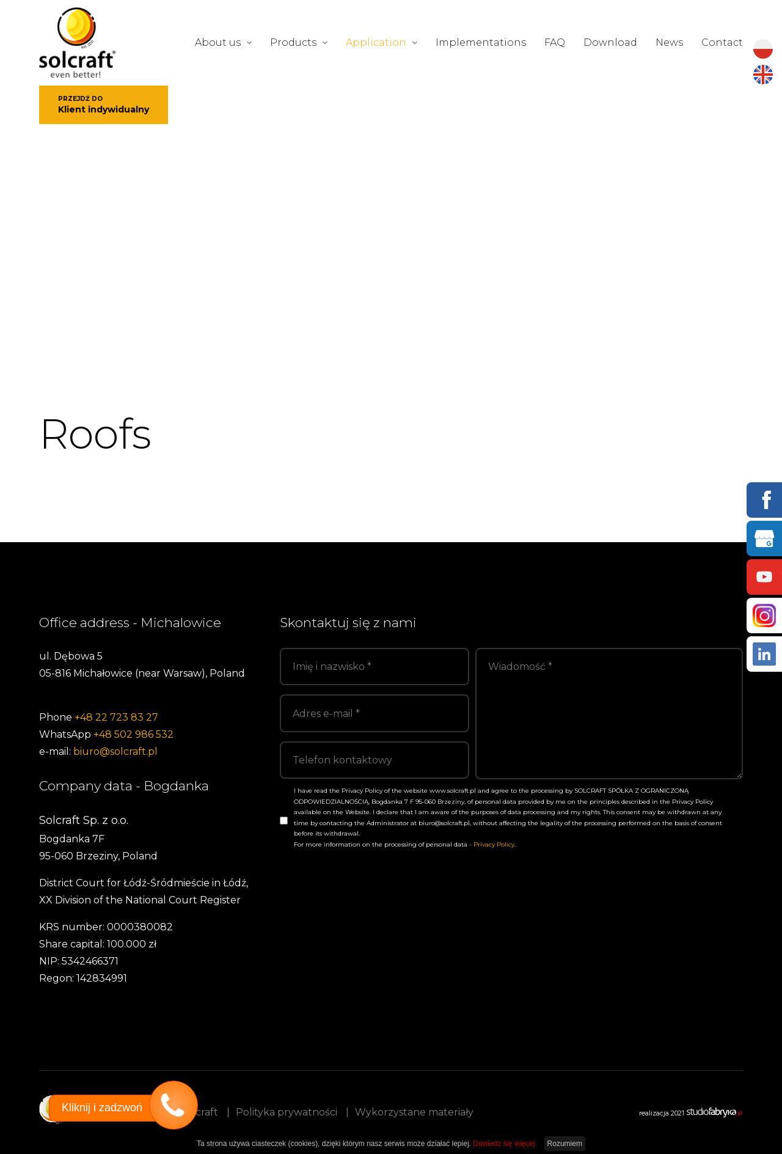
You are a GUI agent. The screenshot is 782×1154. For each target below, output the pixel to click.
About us (218, 42)
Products (293, 42)
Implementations (481, 42)
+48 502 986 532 (133, 734)
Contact (722, 42)
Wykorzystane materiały (414, 1112)
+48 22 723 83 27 (116, 717)
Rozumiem (564, 1143)
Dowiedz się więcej (504, 1143)
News (669, 42)
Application (376, 42)
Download (610, 42)
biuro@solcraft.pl (115, 751)
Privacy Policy (493, 844)
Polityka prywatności (286, 1112)
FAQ (554, 42)
